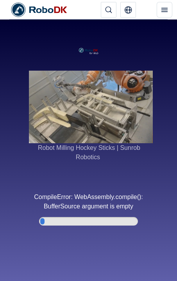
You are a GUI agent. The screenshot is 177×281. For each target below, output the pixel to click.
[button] (128, 10)
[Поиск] (108, 10)
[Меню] (164, 10)
